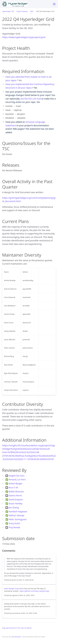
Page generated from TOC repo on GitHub (16, 628)
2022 (31, 11)
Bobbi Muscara (16, 491)
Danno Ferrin (15, 495)
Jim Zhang (14, 507)
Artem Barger (15, 483)
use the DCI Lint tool (30, 98)
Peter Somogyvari (18, 519)
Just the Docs (16, 637)
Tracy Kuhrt (14, 523)
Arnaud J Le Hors (17, 479)
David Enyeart (16, 499)
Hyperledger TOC (8, 11)
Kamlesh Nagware (18, 511)
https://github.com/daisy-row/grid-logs (34, 591)
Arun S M (13, 487)
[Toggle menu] (54, 4)
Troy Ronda (14, 527)
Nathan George (16, 515)
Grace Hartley (15, 503)
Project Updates (22, 11)
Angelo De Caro (16, 475)
